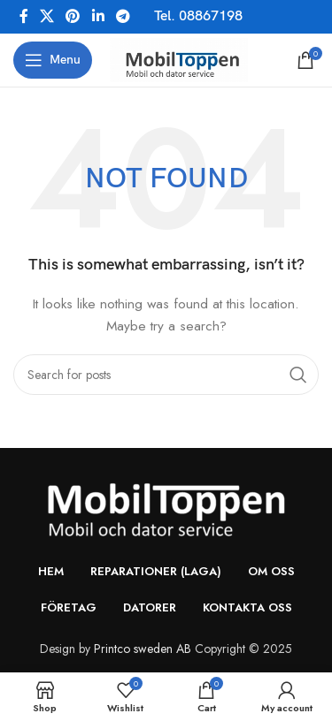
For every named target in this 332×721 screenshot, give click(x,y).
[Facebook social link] (23, 16)
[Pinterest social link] (73, 16)
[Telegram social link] (122, 16)
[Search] (166, 374)
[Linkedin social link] (98, 16)
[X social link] (46, 16)
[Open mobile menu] (52, 60)
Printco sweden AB (142, 648)
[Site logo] (179, 58)
